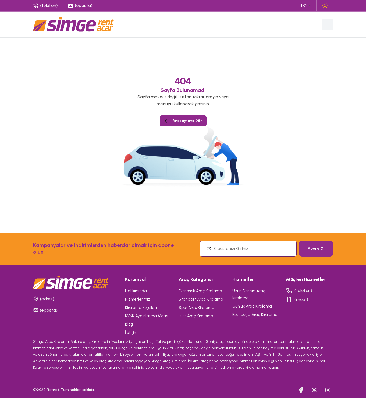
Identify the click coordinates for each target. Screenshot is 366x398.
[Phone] (46, 5)
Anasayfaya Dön (183, 121)
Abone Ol (316, 248)
